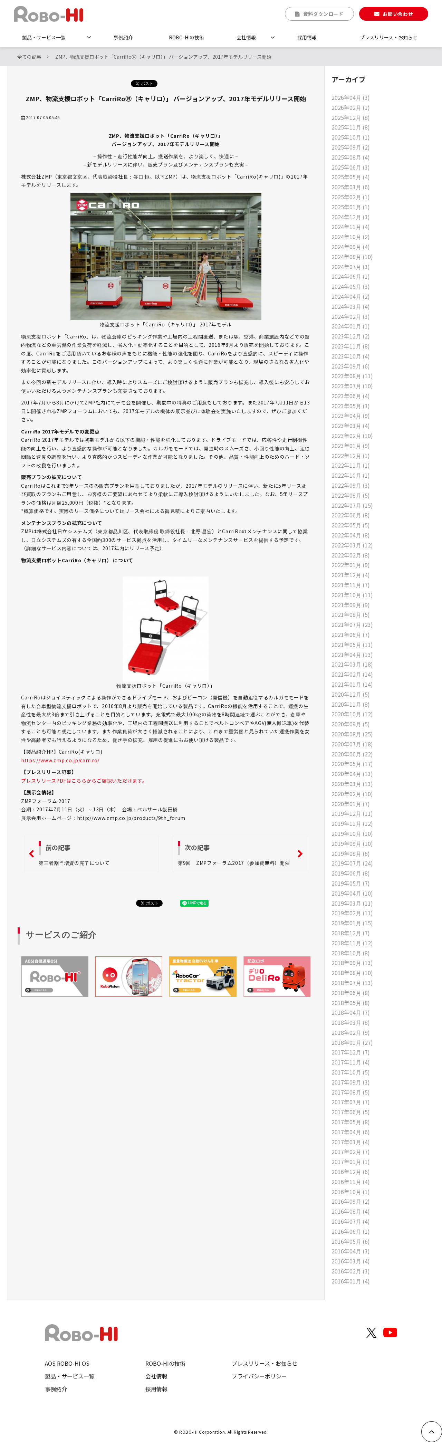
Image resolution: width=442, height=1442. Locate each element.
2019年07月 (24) (352, 863)
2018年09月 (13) (352, 962)
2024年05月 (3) (351, 286)
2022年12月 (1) (351, 455)
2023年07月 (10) (352, 386)
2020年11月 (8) (351, 704)
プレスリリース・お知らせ (388, 37)
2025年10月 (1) (351, 137)
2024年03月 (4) (351, 306)
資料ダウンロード (323, 13)
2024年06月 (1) (351, 276)
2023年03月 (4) (351, 425)
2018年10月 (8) (351, 953)
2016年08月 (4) (351, 1211)
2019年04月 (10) (352, 893)
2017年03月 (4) (351, 1142)
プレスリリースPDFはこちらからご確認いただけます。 (84, 780)
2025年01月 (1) (351, 207)
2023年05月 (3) (351, 406)
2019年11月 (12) (352, 823)
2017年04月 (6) (351, 1132)
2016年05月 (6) (351, 1241)
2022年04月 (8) (351, 535)
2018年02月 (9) (351, 1032)
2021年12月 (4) (351, 575)
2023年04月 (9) (351, 415)
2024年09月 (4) (351, 246)
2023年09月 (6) (351, 366)
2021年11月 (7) (351, 585)
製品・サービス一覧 (44, 37)
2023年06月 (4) (351, 396)
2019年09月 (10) (352, 843)
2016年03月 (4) (351, 1261)
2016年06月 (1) (351, 1231)
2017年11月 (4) (351, 1062)
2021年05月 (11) (352, 644)
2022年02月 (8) (351, 555)
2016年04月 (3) (351, 1251)
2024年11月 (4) (351, 226)
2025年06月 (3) (351, 167)
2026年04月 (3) (351, 97)
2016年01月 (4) (351, 1281)
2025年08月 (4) (351, 157)
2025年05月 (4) (351, 177)
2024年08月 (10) (352, 256)
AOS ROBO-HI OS (67, 1363)
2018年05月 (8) (351, 1003)
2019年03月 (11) (352, 903)
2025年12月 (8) (351, 117)
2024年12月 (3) (351, 217)
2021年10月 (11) (352, 595)
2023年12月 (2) (351, 336)
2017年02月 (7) (351, 1151)
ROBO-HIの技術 (186, 37)
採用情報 (307, 37)
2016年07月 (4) (351, 1221)
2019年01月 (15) (352, 923)
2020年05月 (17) (352, 764)
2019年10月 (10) (352, 833)
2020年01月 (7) (351, 804)
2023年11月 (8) (351, 346)
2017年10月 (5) (351, 1072)
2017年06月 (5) (351, 1112)
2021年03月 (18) (352, 664)
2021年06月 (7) (351, 634)
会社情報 (246, 37)
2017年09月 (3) (351, 1082)
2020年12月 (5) (351, 694)
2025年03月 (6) (351, 187)
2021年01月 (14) (352, 684)
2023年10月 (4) (351, 356)
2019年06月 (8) (351, 873)
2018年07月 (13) (352, 982)
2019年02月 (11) (352, 913)
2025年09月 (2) (351, 147)
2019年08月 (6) (351, 853)
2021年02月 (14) (352, 674)
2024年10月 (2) (351, 236)
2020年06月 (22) (352, 754)
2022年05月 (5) (351, 525)
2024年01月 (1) (351, 326)
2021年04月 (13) (352, 654)
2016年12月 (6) (351, 1171)
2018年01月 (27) (352, 1042)
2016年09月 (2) (351, 1201)
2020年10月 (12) (352, 714)
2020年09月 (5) (351, 724)
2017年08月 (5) (351, 1092)
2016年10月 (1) (351, 1191)
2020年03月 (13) (352, 784)
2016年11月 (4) (351, 1181)
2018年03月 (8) (351, 1022)
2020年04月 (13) (352, 774)
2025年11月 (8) (351, 127)
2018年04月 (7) (351, 1012)
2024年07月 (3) (351, 266)
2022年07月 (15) (352, 505)
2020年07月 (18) (352, 744)
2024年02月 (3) (351, 316)
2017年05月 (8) (351, 1122)
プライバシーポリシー (259, 1376)
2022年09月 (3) (351, 485)
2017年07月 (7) (351, 1102)
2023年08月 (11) (352, 376)
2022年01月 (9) (351, 565)
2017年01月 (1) (351, 1161)
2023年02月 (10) (352, 435)
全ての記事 (29, 56)
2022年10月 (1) (351, 475)
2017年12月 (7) (351, 1052)
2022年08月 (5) (351, 495)
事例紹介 (123, 37)
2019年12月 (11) (352, 813)
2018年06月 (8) (351, 993)
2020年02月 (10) (352, 794)
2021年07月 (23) (352, 624)
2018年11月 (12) (352, 943)
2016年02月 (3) (351, 1271)
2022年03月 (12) (352, 545)
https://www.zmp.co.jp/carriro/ (60, 760)
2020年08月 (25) (352, 734)
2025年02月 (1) (351, 197)
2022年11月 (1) (351, 465)
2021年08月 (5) (351, 614)
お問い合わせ (398, 13)
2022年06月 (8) (351, 515)
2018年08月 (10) (352, 972)
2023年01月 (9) (351, 445)
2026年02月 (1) (351, 107)
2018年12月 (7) (351, 933)
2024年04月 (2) (351, 296)
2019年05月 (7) (351, 883)
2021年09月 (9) (351, 605)
